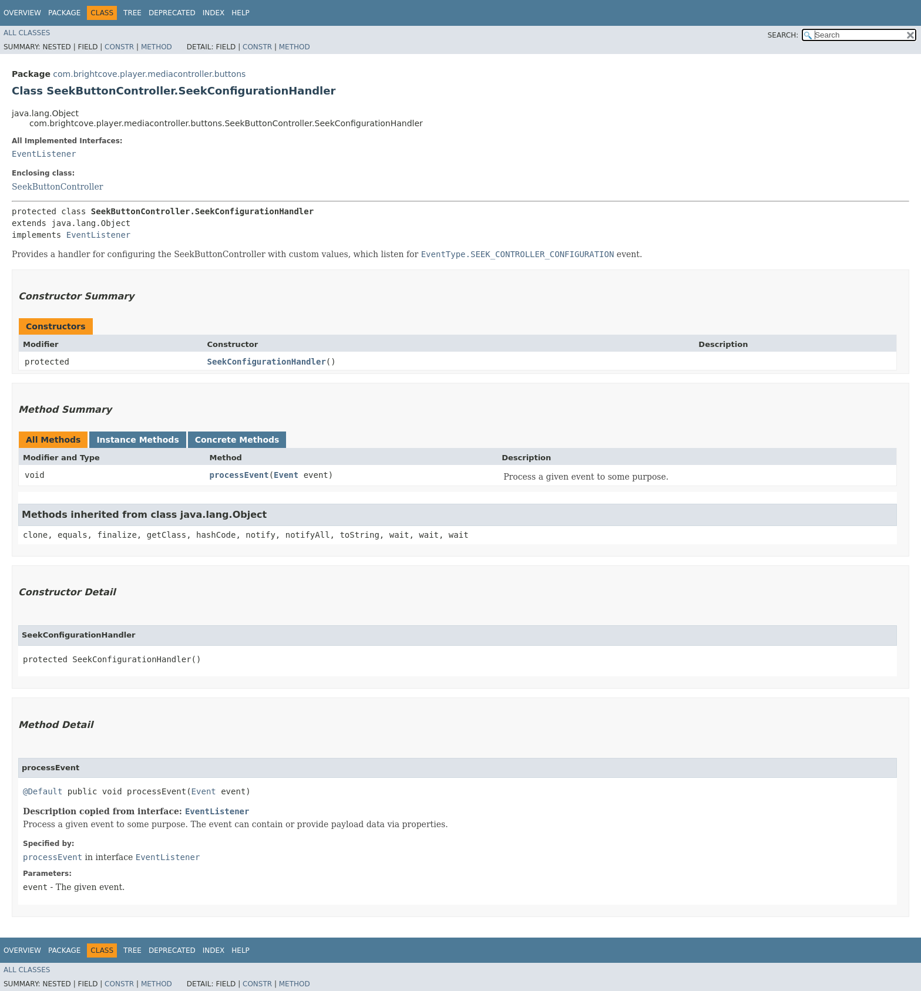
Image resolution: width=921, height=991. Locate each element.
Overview (22, 13)
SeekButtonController (57, 186)
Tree (132, 13)
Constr (119, 47)
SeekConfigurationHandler (266, 361)
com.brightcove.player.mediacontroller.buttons (149, 74)
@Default (42, 791)
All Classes (27, 33)
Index (214, 13)
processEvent (238, 475)
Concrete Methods (237, 439)
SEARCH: (783, 35)
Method (156, 47)
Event (286, 475)
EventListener (44, 154)
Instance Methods (137, 439)
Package (64, 13)
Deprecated (172, 13)
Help (240, 13)
